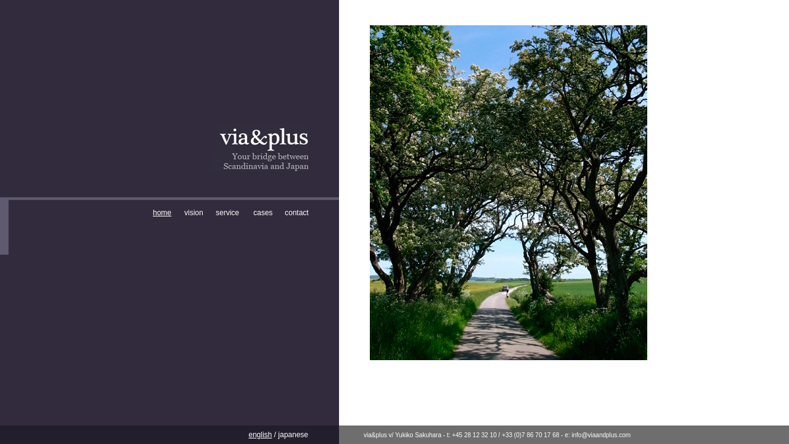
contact (297, 212)
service (227, 212)
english (260, 434)
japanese (292, 434)
